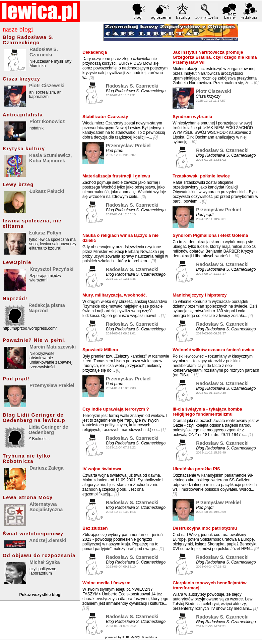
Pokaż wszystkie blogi (40, 594)
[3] (175, 494)
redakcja (151, 637)
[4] (250, 315)
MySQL (135, 637)
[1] (163, 315)
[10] (85, 608)
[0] (91, 77)
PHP (125, 637)
